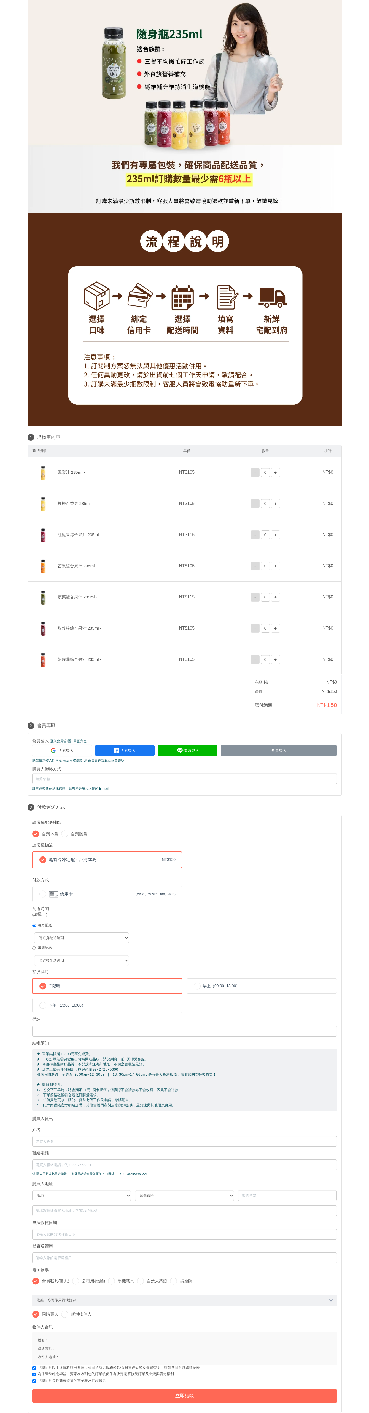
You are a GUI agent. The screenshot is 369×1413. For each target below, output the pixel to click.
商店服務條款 (73, 760)
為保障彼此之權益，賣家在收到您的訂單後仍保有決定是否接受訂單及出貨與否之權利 (106, 1374)
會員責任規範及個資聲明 (106, 760)
